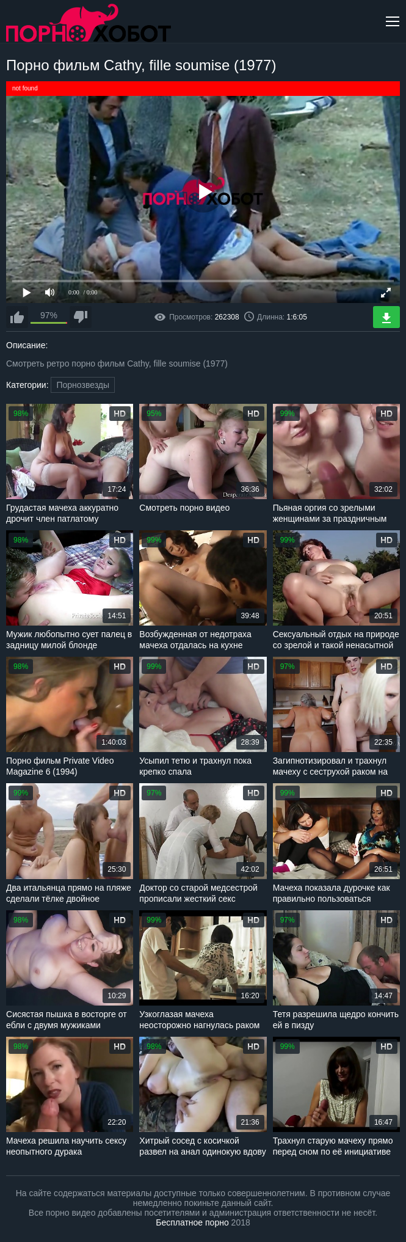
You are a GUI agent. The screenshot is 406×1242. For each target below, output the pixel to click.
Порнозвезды (82, 385)
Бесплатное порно (192, 1222)
